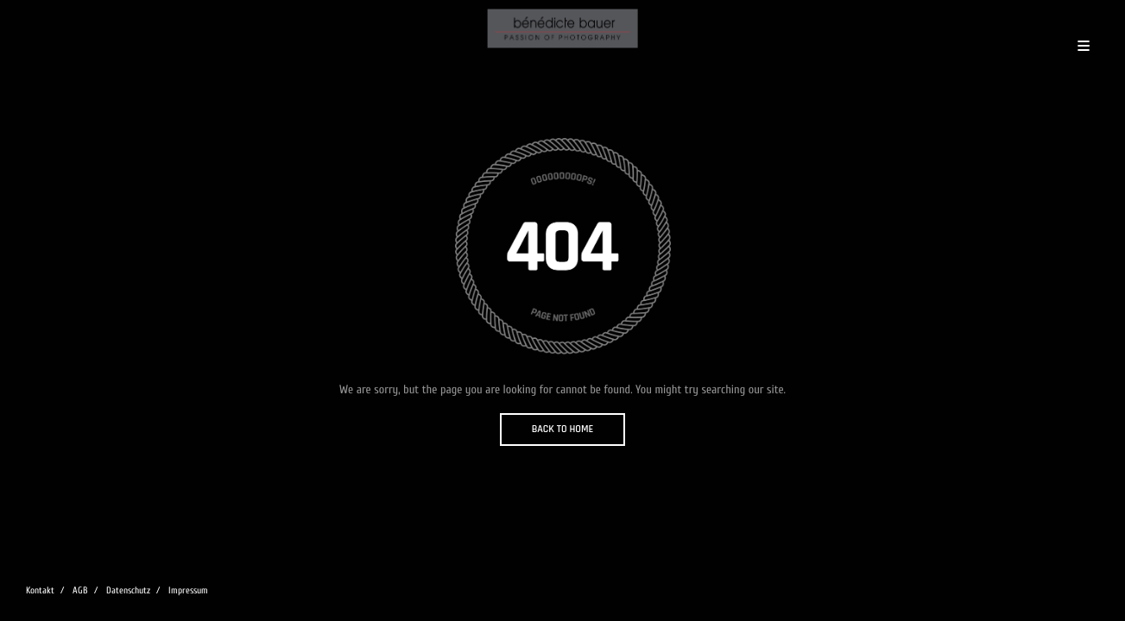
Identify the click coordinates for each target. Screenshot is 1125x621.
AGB (80, 590)
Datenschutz (128, 590)
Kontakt (40, 590)
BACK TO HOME (563, 429)
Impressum (188, 590)
